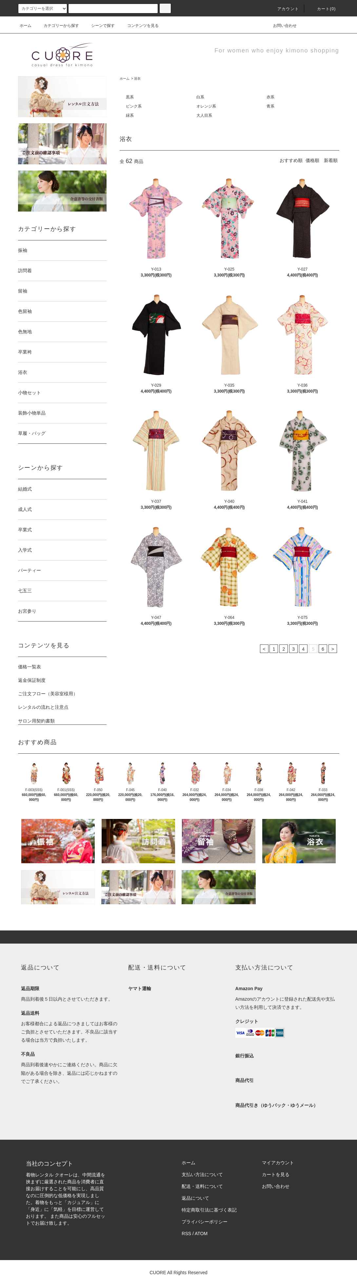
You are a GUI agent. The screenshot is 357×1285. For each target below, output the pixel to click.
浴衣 (137, 78)
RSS (186, 1233)
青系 (270, 106)
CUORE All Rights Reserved (178, 1272)
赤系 (270, 97)
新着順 (331, 160)
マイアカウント (278, 1162)
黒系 (130, 97)
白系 (200, 97)
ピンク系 (134, 106)
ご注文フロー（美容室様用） (48, 693)
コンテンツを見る (139, 25)
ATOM (201, 1233)
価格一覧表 (29, 666)
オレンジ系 (206, 106)
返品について (195, 1198)
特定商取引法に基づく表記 (209, 1210)
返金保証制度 (32, 680)
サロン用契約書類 (36, 721)
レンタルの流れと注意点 (43, 707)
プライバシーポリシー (205, 1221)
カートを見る (275, 1174)
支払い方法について (202, 1174)
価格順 (312, 160)
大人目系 (204, 115)
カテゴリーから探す (57, 25)
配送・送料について (202, 1186)
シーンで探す (99, 25)
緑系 (130, 115)
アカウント (284, 9)
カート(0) (322, 9)
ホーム (25, 25)
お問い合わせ (281, 25)
